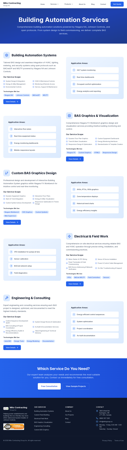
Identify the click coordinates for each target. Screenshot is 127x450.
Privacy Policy (107, 440)
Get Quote (117, 4)
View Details (12, 102)
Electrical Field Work (41, 418)
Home (42, 4)
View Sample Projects (76, 386)
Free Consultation (49, 386)
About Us (82, 4)
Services (54, 4)
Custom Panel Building (41, 415)
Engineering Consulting (42, 426)
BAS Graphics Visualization (43, 422)
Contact (103, 4)
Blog (92, 4)
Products (69, 4)
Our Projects (69, 415)
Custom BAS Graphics (41, 430)
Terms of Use (119, 440)
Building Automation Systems (44, 411)
